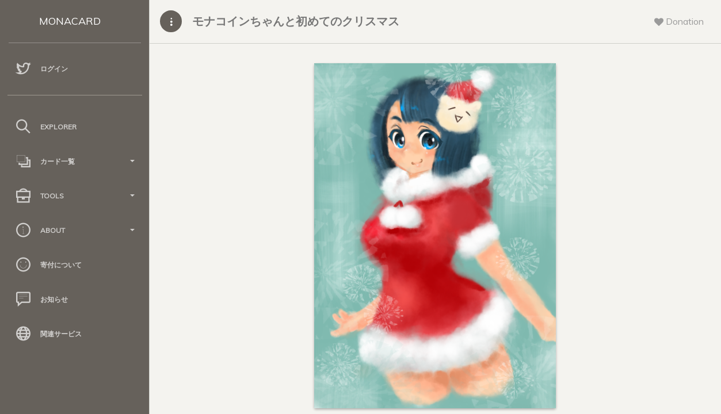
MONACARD (70, 21)
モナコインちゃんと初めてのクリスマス (295, 21)
